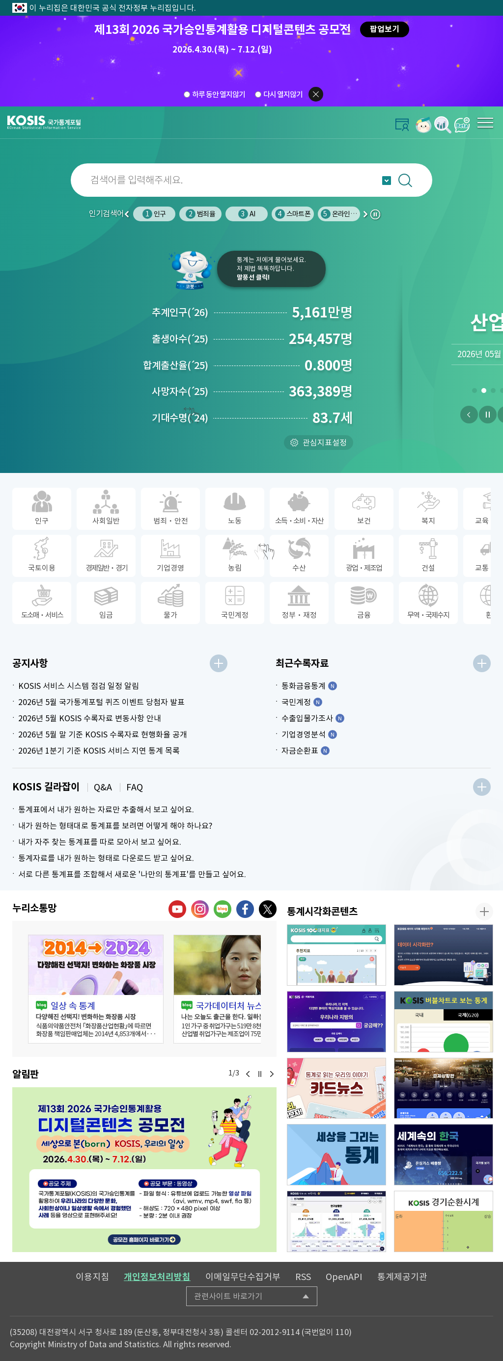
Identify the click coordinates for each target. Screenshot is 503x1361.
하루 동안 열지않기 (218, 94)
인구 (154, 213)
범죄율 (200, 213)
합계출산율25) (175, 365)
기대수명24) (180, 418)
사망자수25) (180, 391)
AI (246, 213)
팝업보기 (384, 29)
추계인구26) (180, 312)
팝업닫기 (315, 94)
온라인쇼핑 (341, 213)
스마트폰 (292, 213)
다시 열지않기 (283, 94)
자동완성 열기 (386, 180)
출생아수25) (180, 339)
